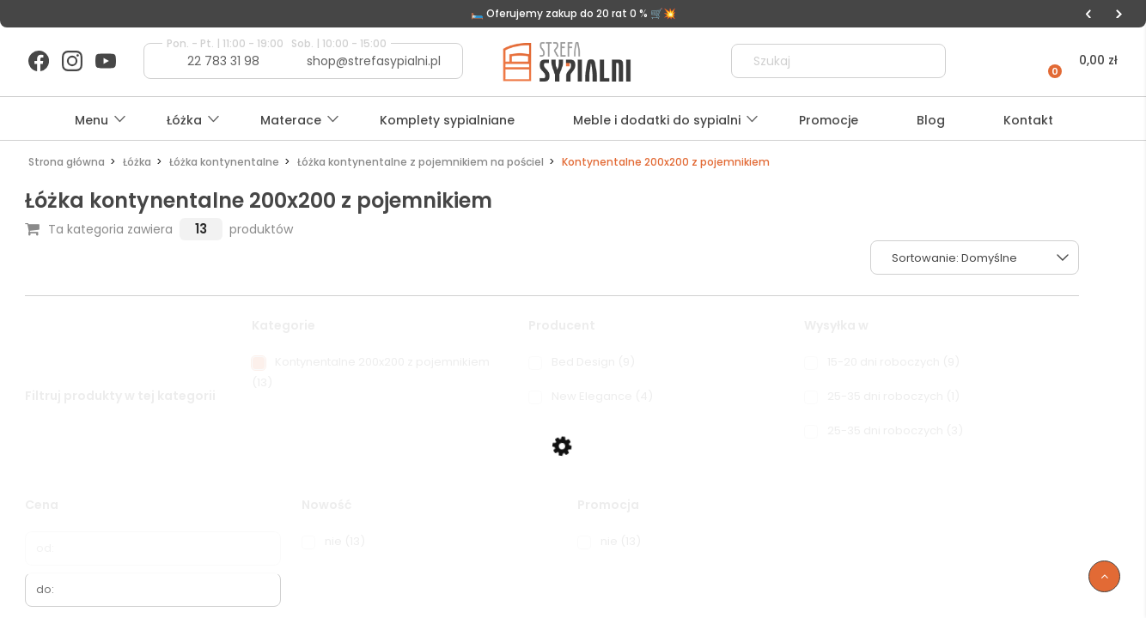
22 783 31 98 (223, 61)
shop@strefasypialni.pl (374, 61)
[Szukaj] (925, 61)
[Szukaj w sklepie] (823, 61)
